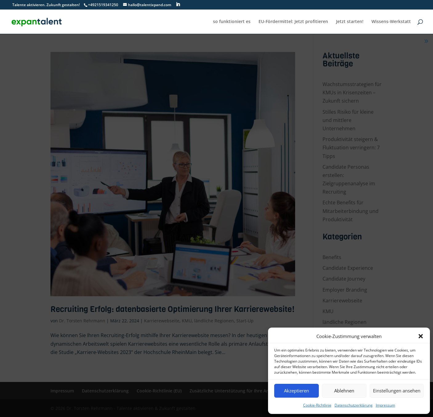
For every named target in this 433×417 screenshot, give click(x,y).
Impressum (385, 405)
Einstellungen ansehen (396, 390)
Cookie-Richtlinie (317, 405)
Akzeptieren (296, 390)
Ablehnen (344, 390)
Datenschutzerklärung (354, 405)
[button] (421, 336)
